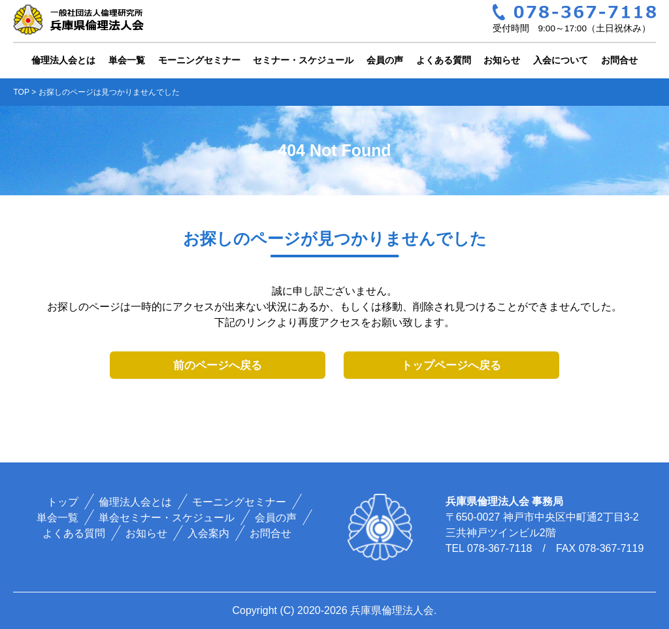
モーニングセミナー (199, 60)
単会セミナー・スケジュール (167, 517)
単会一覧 (126, 60)
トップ (62, 502)
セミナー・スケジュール (303, 60)
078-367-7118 (499, 548)
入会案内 (208, 533)
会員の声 (385, 60)
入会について (560, 60)
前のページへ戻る (217, 365)
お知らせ (501, 60)
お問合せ (619, 60)
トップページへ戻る (451, 365)
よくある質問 (443, 60)
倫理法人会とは (63, 60)
